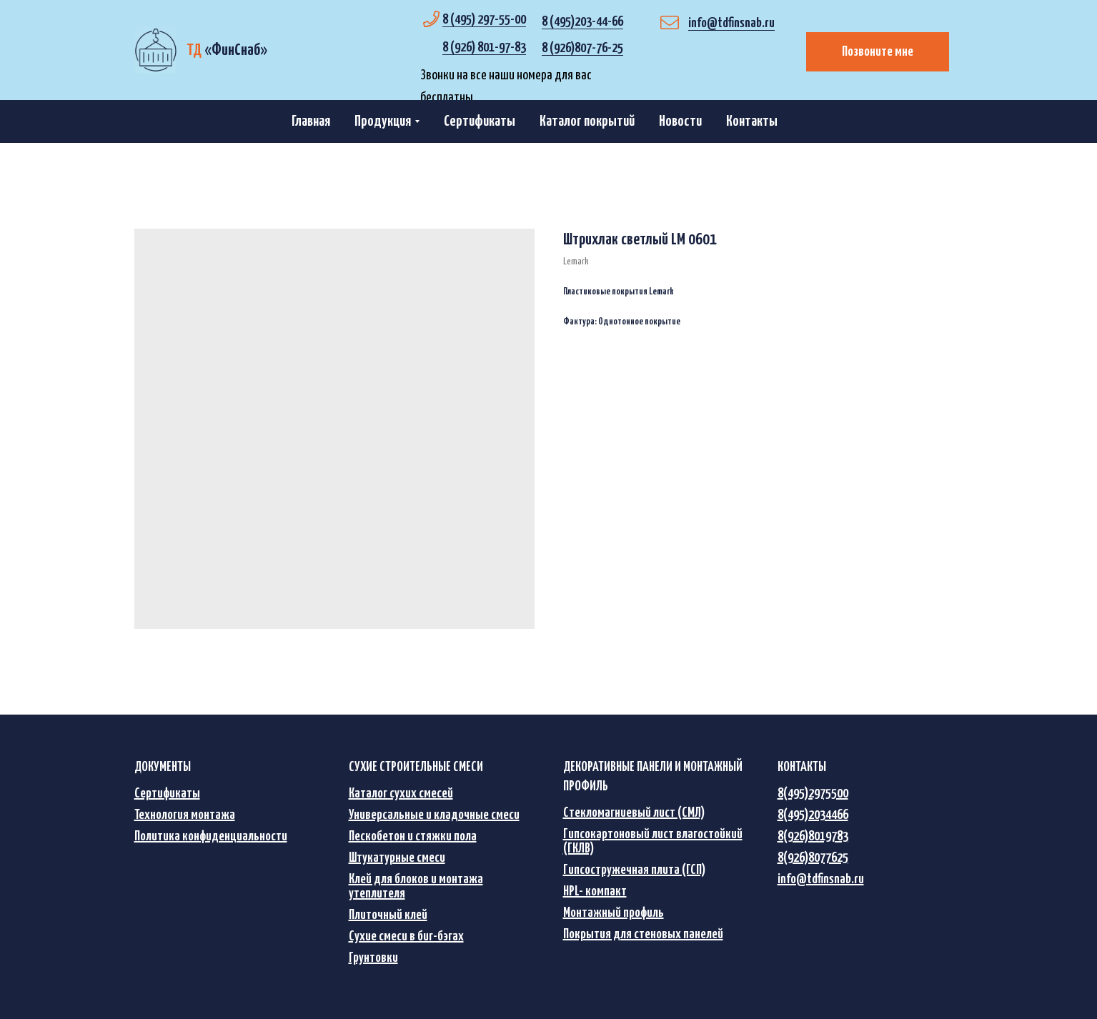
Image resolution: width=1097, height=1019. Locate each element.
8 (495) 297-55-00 (484, 19)
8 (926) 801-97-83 (484, 47)
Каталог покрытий (587, 121)
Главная (311, 121)
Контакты (752, 121)
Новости (680, 121)
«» (227, 50)
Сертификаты (479, 121)
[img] (155, 50)
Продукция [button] (382, 121)
